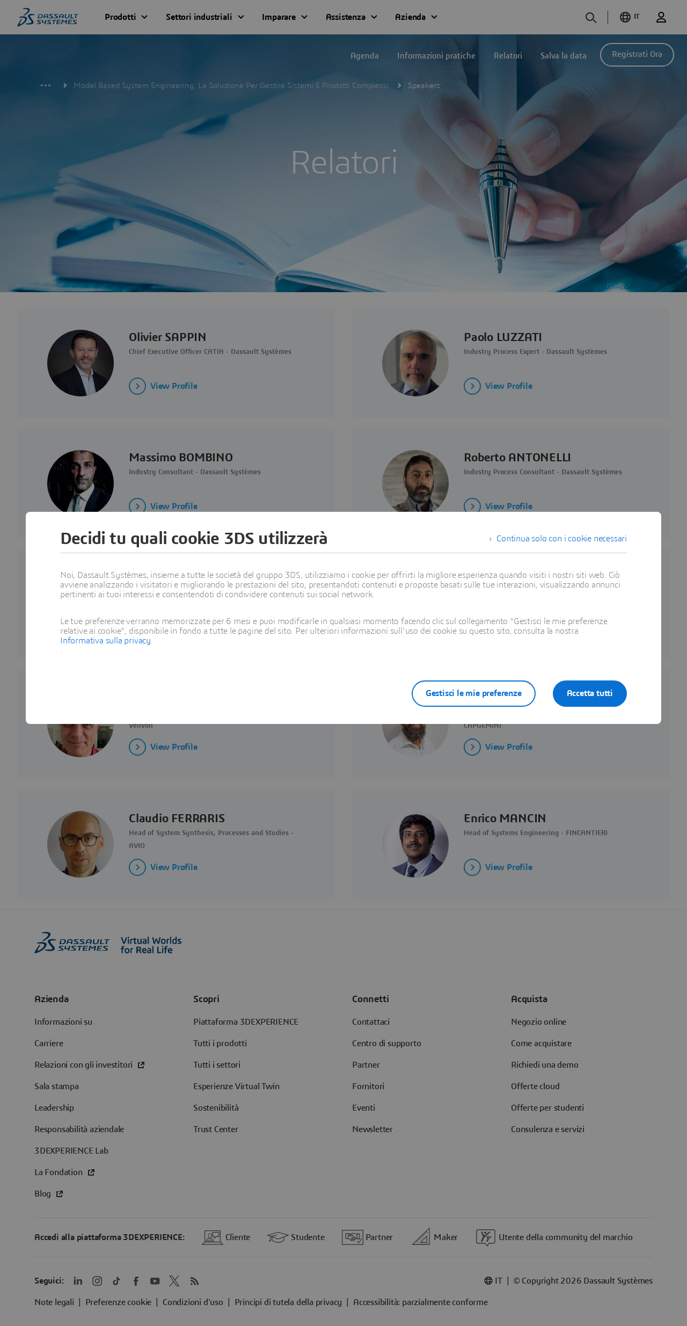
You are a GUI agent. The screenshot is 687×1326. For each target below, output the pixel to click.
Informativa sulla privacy (105, 640)
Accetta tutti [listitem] (590, 693)
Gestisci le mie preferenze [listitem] (474, 693)
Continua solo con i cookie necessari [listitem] (561, 538)
